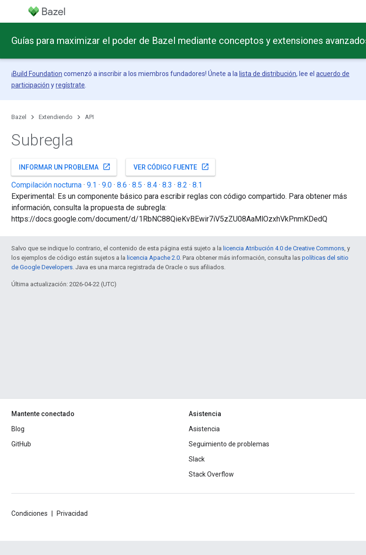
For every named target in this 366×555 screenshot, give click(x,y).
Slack (197, 459)
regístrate (70, 85)
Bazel (18, 116)
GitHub (21, 444)
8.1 (197, 184)
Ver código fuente (171, 166)
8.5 (137, 184)
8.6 (122, 184)
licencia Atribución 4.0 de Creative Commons (283, 248)
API (89, 116)
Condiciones (29, 513)
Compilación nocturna (46, 184)
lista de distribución (267, 73)
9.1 (92, 184)
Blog (18, 429)
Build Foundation (37, 73)
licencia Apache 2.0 (153, 257)
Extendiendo (56, 116)
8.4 (152, 184)
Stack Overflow (211, 474)
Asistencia (204, 429)
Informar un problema (65, 166)
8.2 (182, 184)
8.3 (167, 184)
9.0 (107, 184)
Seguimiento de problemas (229, 444)
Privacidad (72, 513)
